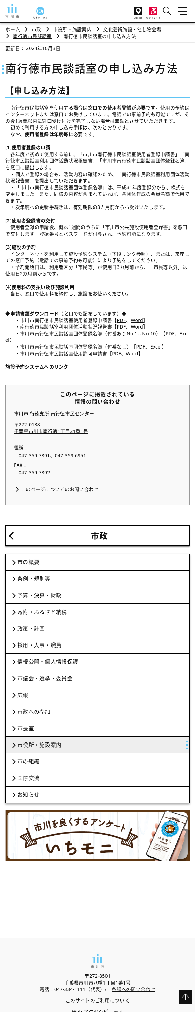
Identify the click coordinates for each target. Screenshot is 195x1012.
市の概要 (28, 562)
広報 (22, 695)
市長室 (25, 728)
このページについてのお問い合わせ (59, 489)
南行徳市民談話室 (32, 36)
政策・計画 (31, 628)
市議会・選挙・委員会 (45, 678)
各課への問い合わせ (133, 989)
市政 (36, 29)
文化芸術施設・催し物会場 (132, 29)
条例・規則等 (34, 578)
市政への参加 (34, 711)
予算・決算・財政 (39, 595)
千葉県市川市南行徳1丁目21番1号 (51, 431)
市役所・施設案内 (72, 29)
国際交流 (28, 778)
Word (137, 320)
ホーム (12, 29)
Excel (156, 346)
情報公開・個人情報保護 (47, 662)
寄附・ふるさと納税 (42, 612)
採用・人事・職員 (39, 645)
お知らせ (28, 794)
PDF (121, 320)
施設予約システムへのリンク (37, 366)
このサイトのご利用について (97, 1000)
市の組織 (28, 761)
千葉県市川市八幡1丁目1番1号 (97, 982)
